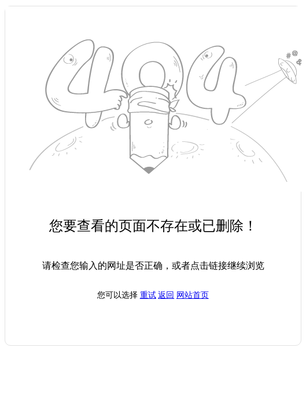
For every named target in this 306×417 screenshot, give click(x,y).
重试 (148, 295)
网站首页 (192, 295)
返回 (166, 295)
